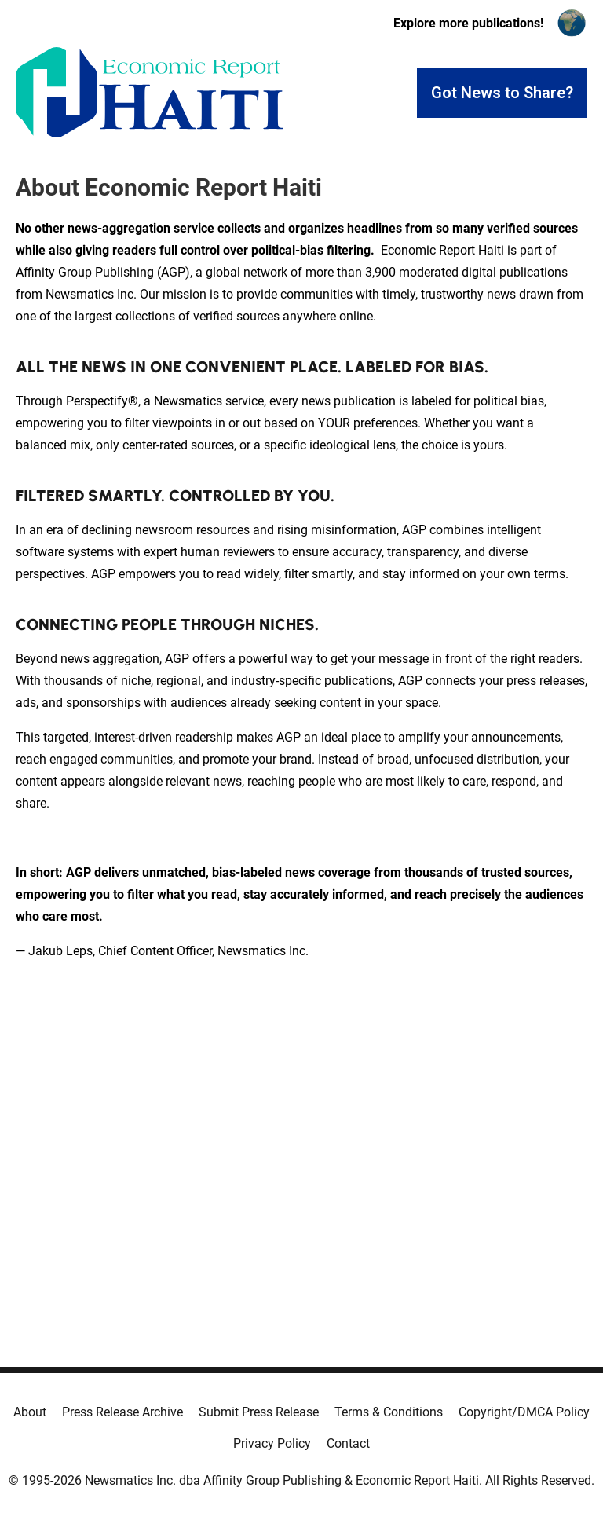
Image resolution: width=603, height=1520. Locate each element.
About (29, 1412)
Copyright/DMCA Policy (524, 1412)
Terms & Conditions (388, 1412)
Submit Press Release (259, 1412)
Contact (348, 1443)
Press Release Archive (122, 1412)
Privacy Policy (272, 1443)
